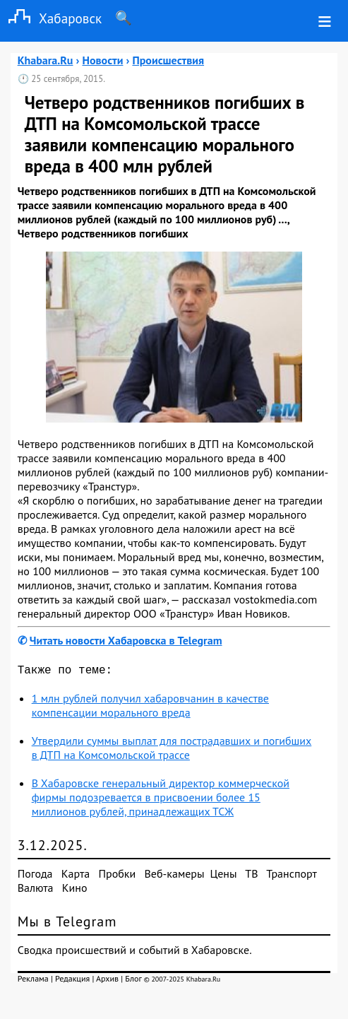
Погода (35, 876)
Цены (223, 876)
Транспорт (291, 876)
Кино (75, 890)
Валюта (36, 890)
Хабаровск (51, 18)
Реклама (33, 981)
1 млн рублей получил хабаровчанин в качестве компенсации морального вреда (150, 708)
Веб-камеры (175, 876)
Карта (75, 876)
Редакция (72, 981)
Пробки (117, 876)
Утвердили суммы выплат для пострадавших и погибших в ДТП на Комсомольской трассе (172, 750)
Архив (107, 981)
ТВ (251, 876)
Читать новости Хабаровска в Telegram (126, 640)
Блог (133, 981)
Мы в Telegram (67, 924)
